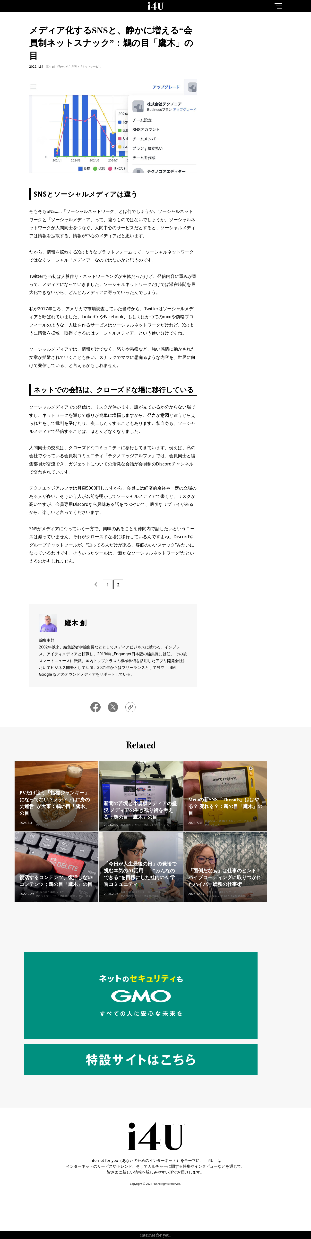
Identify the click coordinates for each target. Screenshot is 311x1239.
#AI (123, 899)
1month (271, 42)
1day (225, 42)
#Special (62, 66)
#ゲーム (65, 899)
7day (248, 42)
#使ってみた (212, 832)
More (247, 221)
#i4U (74, 66)
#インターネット (70, 828)
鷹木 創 (50, 66)
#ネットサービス (91, 66)
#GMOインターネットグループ (147, 899)
